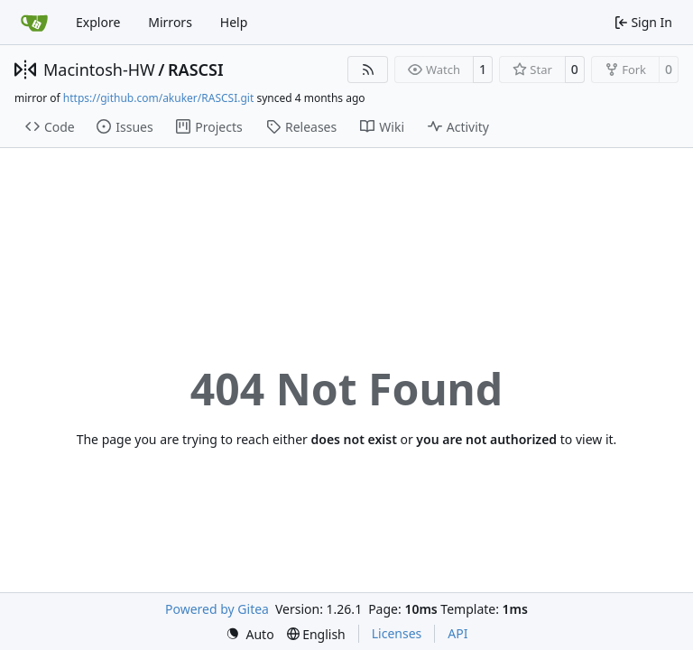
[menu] (250, 634)
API (457, 633)
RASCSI (196, 69)
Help (234, 22)
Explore (98, 22)
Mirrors (170, 22)
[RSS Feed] (368, 69)
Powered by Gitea (217, 609)
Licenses (397, 633)
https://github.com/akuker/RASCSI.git (158, 98)
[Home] (34, 22)
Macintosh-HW (99, 69)
